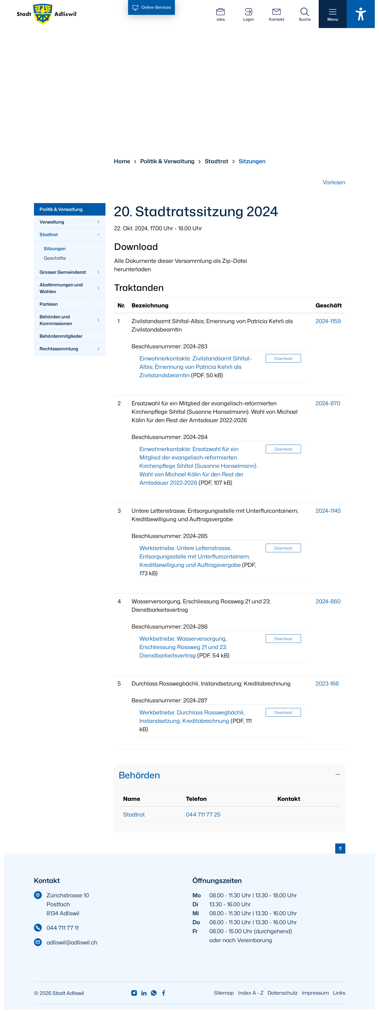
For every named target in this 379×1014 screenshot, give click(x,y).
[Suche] (305, 14)
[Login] (249, 14)
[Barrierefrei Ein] (361, 14)
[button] (333, 14)
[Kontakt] (277, 14)
